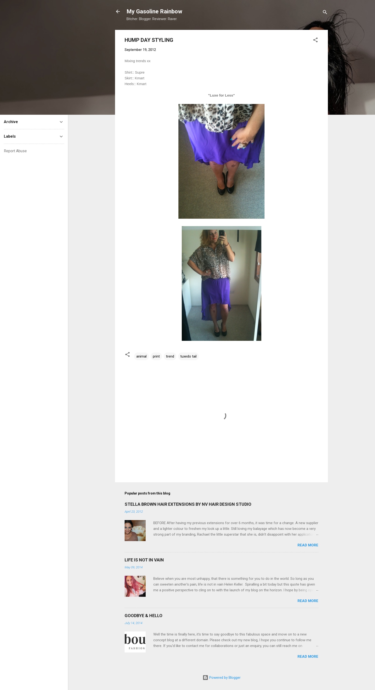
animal (141, 356)
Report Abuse (15, 151)
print (156, 356)
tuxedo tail (188, 356)
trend (170, 356)
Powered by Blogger (222, 677)
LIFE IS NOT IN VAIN (144, 559)
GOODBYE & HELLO (143, 615)
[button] (315, 40)
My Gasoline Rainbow (154, 11)
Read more (308, 545)
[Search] (325, 13)
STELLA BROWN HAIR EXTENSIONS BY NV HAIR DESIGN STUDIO (188, 504)
